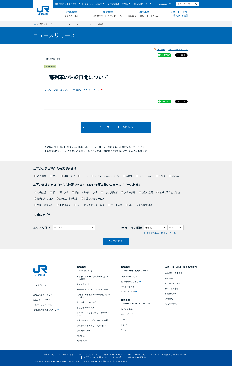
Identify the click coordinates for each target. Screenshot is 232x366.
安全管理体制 (83, 284)
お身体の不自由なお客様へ (66, 4)
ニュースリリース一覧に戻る (116, 127)
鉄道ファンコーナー (41, 300)
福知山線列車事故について (46, 310)
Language (163, 4)
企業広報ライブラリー (42, 295)
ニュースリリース (70, 24)
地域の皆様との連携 (168, 192)
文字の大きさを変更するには (139, 357)
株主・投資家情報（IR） (175, 289)
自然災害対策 (109, 192)
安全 (53, 176)
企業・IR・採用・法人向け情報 (180, 14)
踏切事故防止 (83, 336)
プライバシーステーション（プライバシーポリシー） (124, 355)
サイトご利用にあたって (89, 355)
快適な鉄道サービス (92, 198)
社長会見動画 (171, 294)
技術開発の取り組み (131, 282)
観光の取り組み (43, 198)
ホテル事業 (115, 205)
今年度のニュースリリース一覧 (161, 233)
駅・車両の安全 (59, 192)
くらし (124, 330)
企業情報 (169, 278)
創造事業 (144, 14)
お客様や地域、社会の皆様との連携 (92, 320)
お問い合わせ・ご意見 (118, 4)
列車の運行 (68, 176)
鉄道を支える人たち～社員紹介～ (91, 326)
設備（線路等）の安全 (85, 192)
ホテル (124, 320)
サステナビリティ (172, 283)
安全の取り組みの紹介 (86, 302)
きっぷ (83, 176)
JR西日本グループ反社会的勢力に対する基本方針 (103, 357)
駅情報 (128, 176)
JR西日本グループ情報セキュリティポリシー (168, 355)
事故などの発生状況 (85, 308)
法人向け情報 (171, 304)
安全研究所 (82, 341)
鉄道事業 (71, 14)
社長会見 (40, 192)
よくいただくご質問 (93, 4)
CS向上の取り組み (129, 277)
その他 (174, 176)
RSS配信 (161, 49)
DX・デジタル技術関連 (139, 205)
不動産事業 (64, 205)
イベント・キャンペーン (105, 176)
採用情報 (169, 299)
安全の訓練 (128, 192)
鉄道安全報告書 (83, 331)
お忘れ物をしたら (141, 4)
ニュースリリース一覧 (42, 305)
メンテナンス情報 (66, 355)
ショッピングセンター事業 (89, 205)
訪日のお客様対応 (67, 198)
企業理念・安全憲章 (173, 273)
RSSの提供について (178, 49)
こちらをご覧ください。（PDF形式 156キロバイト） (72, 89)
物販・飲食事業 (43, 205)
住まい (124, 325)
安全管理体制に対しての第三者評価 (92, 289)
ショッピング (127, 314)
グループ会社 (144, 176)
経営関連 (40, 176)
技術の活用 (146, 192)
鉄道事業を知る (128, 287)
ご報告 (161, 176)
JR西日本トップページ (47, 24)
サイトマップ (49, 355)
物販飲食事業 (127, 309)
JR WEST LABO (129, 292)
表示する (117, 241)
